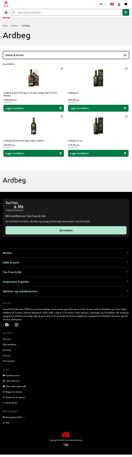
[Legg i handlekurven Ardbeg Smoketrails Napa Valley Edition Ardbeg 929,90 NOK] (33, 155)
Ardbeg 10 (74, 93)
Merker (15, 25)
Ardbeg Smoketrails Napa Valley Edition (24, 142)
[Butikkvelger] (102, 4)
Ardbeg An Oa (76, 142)
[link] (125, 12)
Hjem (5, 25)
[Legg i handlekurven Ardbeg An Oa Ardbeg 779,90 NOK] (98, 155)
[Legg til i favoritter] (61, 69)
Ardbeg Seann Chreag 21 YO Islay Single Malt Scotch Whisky (31, 95)
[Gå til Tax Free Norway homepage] (6, 4)
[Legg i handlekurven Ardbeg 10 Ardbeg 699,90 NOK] (98, 108)
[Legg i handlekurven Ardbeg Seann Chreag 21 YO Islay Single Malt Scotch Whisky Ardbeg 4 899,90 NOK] (33, 108)
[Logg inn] (119, 4)
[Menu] (6, 12)
